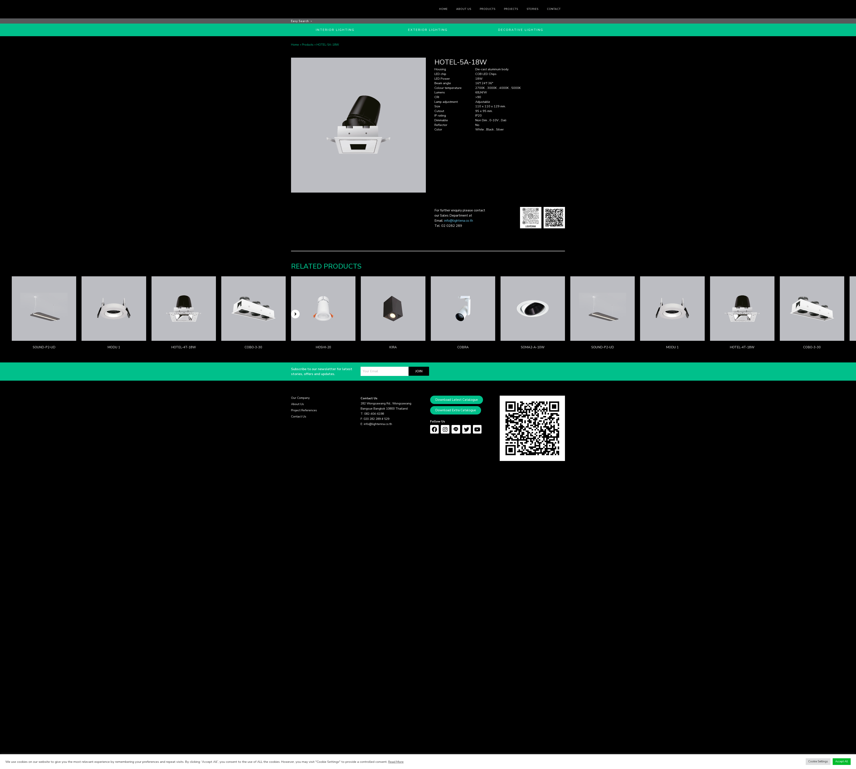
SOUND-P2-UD (44, 348)
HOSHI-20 (323, 348)
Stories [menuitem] (532, 9)
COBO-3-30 (253, 348)
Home (295, 46)
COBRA (463, 348)
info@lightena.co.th (458, 222)
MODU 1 (113, 348)
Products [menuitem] (487, 9)
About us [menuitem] (463, 9)
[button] (295, 315)
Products (308, 46)
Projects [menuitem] (511, 9)
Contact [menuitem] (554, 9)
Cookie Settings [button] (818, 761)
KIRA (393, 348)
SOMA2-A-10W (533, 348)
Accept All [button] (841, 761)
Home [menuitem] (443, 9)
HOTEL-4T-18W (183, 348)
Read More (396, 762)
